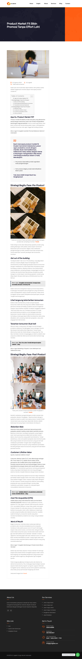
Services (53, 3)
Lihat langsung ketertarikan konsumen (23, 103)
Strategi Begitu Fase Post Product (21, 106)
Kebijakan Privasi (12, 631)
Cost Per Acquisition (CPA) (21, 111)
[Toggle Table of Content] (31, 96)
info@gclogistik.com (52, 643)
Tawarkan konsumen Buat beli (21, 105)
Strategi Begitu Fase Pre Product (20, 100)
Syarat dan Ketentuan (14, 628)
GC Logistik (14, 655)
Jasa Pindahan (48, 615)
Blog (60, 3)
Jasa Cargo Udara (49, 607)
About (46, 3)
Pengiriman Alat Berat (49, 612)
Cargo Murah (21, 655)
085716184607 (50, 633)
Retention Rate (17, 108)
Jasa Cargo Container (50, 610)
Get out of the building (19, 101)
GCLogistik (28, 82)
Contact (67, 3)
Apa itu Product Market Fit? (21, 98)
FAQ (9, 626)
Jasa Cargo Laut (48, 605)
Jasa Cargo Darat (48, 602)
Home (31, 3)
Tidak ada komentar (17, 84)
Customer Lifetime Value (20, 110)
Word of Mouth (18, 113)
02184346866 (50, 627)
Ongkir (38, 3)
